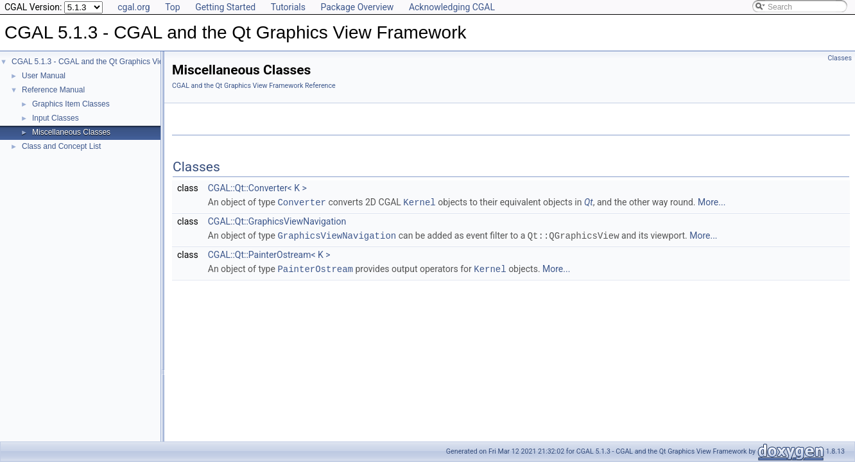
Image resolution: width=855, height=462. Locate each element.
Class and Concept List (61, 146)
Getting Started (225, 7)
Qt (588, 202)
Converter (301, 202)
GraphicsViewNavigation (336, 234)
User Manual (43, 75)
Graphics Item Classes (71, 103)
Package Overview (356, 7)
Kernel (419, 202)
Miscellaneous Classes (71, 132)
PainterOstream (315, 267)
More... (711, 202)
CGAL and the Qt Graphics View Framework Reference (254, 85)
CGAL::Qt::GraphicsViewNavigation (277, 221)
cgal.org (133, 7)
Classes (840, 58)
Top (172, 7)
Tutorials (288, 7)
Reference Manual (53, 89)
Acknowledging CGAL (452, 7)
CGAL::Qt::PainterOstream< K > (269, 253)
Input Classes (55, 118)
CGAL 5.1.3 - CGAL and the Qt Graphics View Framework (110, 61)
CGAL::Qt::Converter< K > (257, 188)
